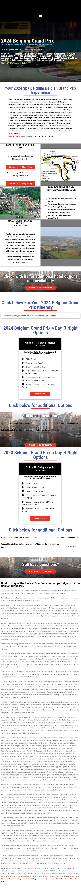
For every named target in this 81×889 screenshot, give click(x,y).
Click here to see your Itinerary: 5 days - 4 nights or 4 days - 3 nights (36, 316)
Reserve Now (40, 394)
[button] (40, 16)
